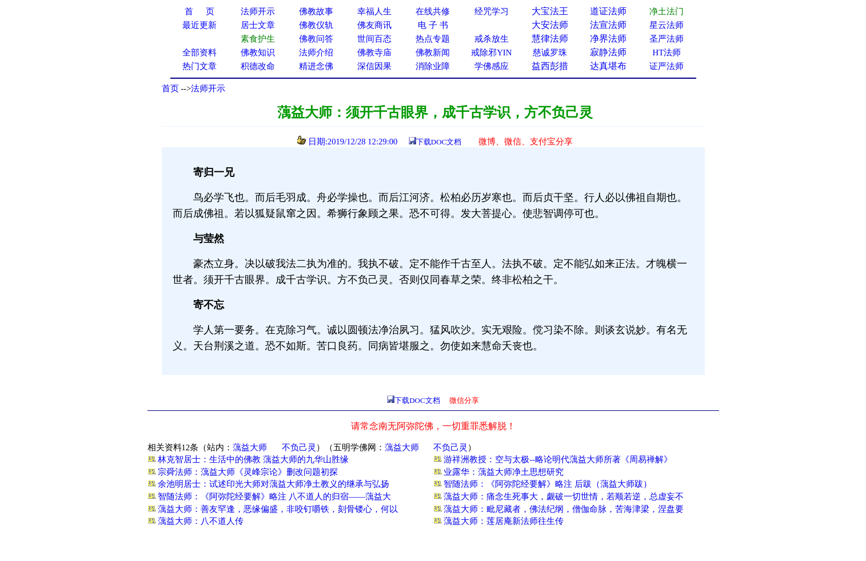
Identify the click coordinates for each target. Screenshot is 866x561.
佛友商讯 (374, 25)
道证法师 (608, 11)
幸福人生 (374, 11)
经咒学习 (491, 11)
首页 (170, 88)
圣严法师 (666, 38)
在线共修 (433, 11)
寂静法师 (608, 52)
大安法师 (550, 25)
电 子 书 (433, 25)
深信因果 (374, 66)
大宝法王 (550, 11)
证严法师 (666, 66)
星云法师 (666, 25)
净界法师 (608, 38)
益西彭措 (550, 66)
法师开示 (208, 88)
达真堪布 (608, 66)
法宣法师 (608, 25)
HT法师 (667, 52)
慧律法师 (550, 38)
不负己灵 (299, 447)
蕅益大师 (250, 447)
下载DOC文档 (438, 142)
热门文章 (199, 66)
